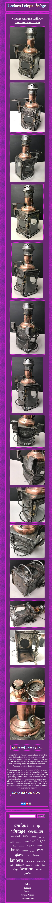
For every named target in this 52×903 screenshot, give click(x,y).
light (41, 841)
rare (40, 850)
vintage (18, 831)
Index (27, 884)
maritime (21, 846)
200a (26, 836)
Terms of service (27, 898)
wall (12, 842)
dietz (14, 846)
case (28, 855)
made (12, 865)
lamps (36, 855)
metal (37, 865)
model (15, 836)
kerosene (27, 869)
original (30, 845)
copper (25, 851)
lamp (35, 825)
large (33, 836)
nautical (29, 841)
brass (15, 849)
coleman (35, 831)
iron (43, 865)
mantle (41, 861)
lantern (16, 860)
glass (19, 855)
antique (21, 825)
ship (15, 869)
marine (41, 837)
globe (27, 873)
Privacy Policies (27, 895)
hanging (30, 861)
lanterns (29, 865)
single (39, 869)
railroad (20, 865)
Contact (27, 891)
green (18, 842)
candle (32, 851)
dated (39, 845)
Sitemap (27, 888)
